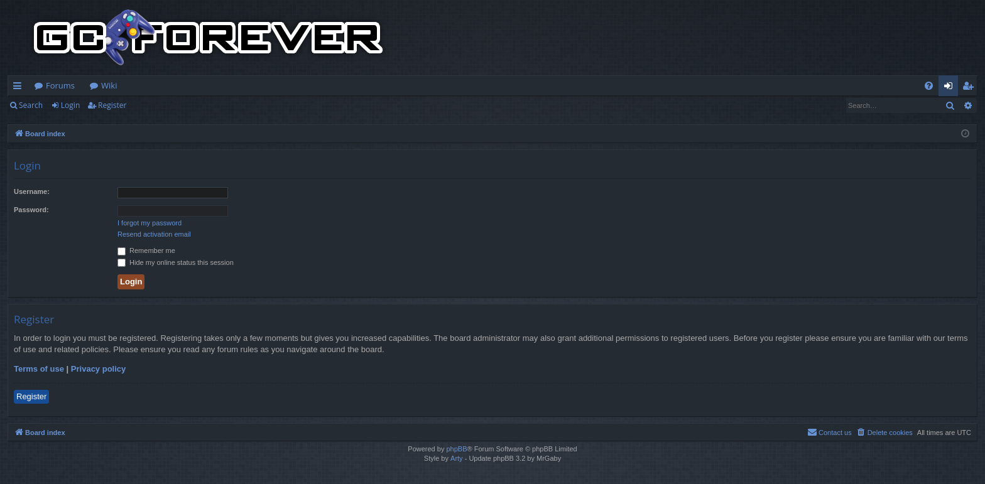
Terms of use (39, 369)
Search (31, 105)
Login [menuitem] (951, 88)
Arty (456, 458)
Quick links (20, 88)
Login (70, 105)
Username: (32, 191)
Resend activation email (154, 234)
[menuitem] (929, 85)
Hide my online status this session (175, 262)
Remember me (146, 250)
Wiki (109, 85)
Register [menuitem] (970, 88)
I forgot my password (149, 223)
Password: (31, 209)
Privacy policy (98, 369)
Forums (60, 85)
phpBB (456, 449)
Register (112, 105)
